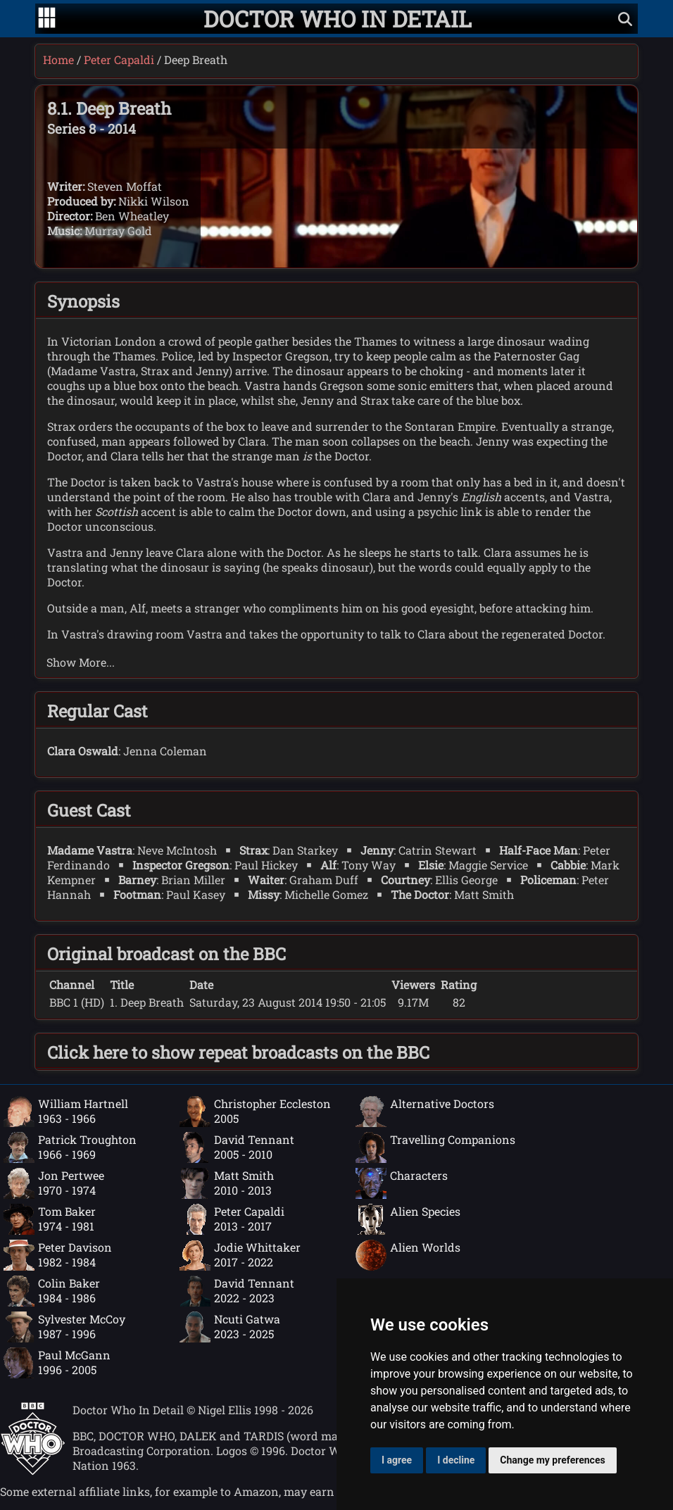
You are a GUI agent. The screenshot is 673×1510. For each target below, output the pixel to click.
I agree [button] (397, 1460)
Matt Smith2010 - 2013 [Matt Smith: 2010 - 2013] (227, 1183)
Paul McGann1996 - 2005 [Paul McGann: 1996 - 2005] (57, 1362)
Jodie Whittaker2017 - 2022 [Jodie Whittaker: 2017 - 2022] (240, 1255)
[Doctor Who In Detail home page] (337, 19)
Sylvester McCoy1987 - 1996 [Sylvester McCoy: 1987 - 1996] (64, 1326)
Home (58, 59)
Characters (402, 1183)
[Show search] (625, 19)
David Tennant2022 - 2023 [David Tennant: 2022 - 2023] (237, 1291)
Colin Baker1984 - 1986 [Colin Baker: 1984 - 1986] (52, 1291)
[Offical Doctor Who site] (32, 1471)
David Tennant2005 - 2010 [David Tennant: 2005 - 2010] (237, 1147)
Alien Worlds (408, 1255)
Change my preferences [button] (552, 1460)
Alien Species (408, 1219)
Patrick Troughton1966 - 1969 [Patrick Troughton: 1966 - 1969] (70, 1147)
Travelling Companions (435, 1147)
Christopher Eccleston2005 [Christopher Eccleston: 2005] (255, 1111)
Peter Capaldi (119, 59)
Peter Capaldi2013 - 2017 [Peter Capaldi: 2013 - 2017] (232, 1219)
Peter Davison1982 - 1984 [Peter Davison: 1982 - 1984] (58, 1255)
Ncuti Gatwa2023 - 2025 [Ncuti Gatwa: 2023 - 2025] (230, 1326)
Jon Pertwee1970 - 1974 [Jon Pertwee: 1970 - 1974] (54, 1183)
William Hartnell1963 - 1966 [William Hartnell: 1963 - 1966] (66, 1111)
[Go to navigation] (46, 19)
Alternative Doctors (425, 1111)
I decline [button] (455, 1460)
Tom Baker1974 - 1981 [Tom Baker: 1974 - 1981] (50, 1219)
